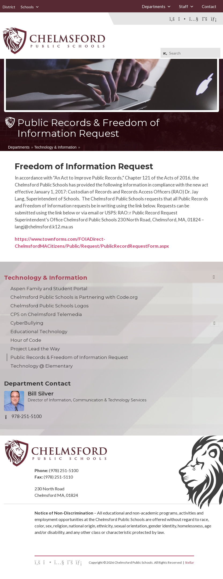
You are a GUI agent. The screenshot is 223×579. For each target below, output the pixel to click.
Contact (209, 6)
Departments (156, 6)
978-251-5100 (27, 416)
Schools (30, 7)
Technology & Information (55, 147)
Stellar (189, 562)
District (9, 7)
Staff (186, 6)
